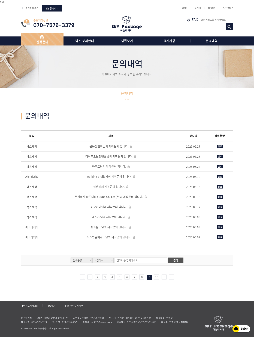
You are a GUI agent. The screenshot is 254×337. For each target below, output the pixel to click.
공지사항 (169, 40)
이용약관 (51, 305)
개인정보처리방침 (29, 305)
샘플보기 (127, 40)
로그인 (198, 8)
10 (156, 277)
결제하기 (52, 8)
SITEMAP (228, 8)
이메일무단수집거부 (73, 305)
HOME (184, 8)
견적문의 (42, 41)
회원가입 (212, 8)
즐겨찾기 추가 (30, 8)
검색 (175, 260)
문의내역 (212, 40)
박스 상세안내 (84, 40)
